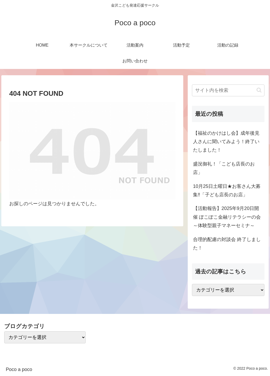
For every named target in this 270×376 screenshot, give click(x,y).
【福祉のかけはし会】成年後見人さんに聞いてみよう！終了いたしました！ (226, 142)
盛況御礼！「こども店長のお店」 (224, 168)
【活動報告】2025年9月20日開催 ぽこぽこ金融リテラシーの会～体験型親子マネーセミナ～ (227, 217)
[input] (228, 90)
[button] (259, 90)
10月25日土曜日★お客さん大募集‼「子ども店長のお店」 (227, 190)
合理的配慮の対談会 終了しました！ (227, 243)
